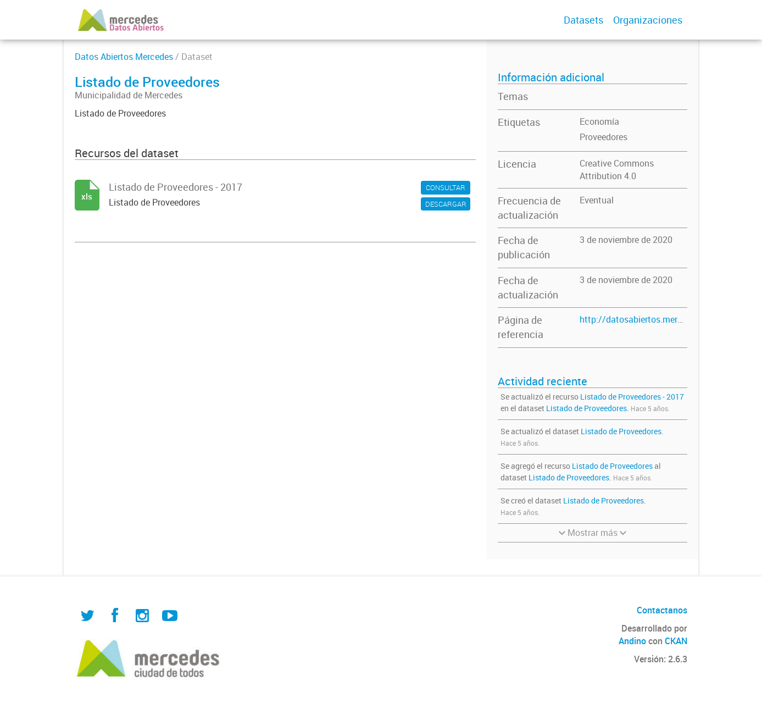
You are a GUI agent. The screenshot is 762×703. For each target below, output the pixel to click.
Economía (599, 121)
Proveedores (603, 137)
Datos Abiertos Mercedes (124, 57)
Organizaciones (647, 19)
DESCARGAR (445, 204)
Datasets (583, 19)
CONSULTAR (445, 187)
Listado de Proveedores (586, 408)
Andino (632, 641)
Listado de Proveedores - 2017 (632, 396)
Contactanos (662, 610)
